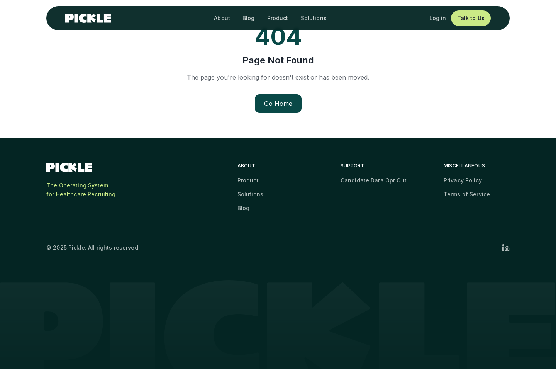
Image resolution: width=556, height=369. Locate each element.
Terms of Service (467, 194)
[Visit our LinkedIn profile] (506, 248)
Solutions (314, 18)
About (222, 18)
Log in (437, 18)
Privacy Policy (463, 180)
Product (277, 18)
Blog (248, 18)
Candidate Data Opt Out (374, 180)
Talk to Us (471, 18)
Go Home (278, 103)
